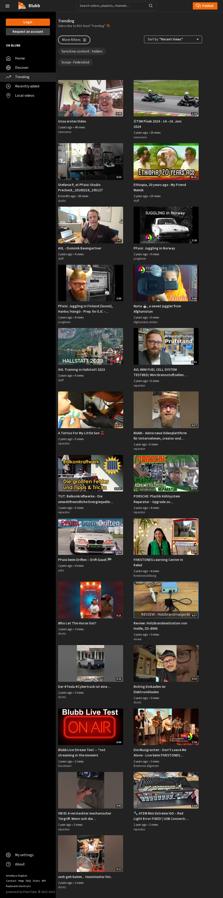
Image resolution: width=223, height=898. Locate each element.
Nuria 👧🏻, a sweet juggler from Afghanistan (157, 309)
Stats (36, 881)
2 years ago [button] (65, 127)
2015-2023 (46, 892)
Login (27, 22)
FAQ (28, 881)
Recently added (22, 86)
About (15, 864)
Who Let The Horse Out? (77, 623)
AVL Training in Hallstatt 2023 (81, 369)
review (137, 639)
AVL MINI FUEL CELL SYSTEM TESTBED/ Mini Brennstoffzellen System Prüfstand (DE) (159, 372)
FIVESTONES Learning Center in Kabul (158, 562)
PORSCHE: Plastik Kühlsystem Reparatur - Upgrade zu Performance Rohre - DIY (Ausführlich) (157, 499)
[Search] (116, 6)
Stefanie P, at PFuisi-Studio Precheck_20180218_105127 (80, 187)
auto (61, 570)
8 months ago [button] (67, 196)
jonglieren (140, 259)
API (44, 881)
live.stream (65, 766)
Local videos (20, 95)
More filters (74, 39)
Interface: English (16, 876)
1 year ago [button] (141, 444)
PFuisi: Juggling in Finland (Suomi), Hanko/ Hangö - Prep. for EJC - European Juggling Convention (85, 309)
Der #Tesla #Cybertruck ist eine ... (84, 686)
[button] (7, 6)
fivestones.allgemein (146, 766)
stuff (136, 201)
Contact (11, 881)
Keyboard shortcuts (18, 886)
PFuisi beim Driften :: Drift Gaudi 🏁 (85, 559)
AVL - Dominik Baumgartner (79, 248)
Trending (18, 77)
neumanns (64, 132)
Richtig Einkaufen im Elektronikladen (149, 689)
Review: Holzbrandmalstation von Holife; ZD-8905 (160, 626)
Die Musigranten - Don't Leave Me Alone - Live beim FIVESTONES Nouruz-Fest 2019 (160, 752)
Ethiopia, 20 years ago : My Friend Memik (160, 187)
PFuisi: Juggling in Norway (154, 248)
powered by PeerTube (21, 892)
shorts (62, 634)
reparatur (139, 386)
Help (21, 881)
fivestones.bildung (145, 576)
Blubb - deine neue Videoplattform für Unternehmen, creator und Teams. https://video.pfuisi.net (160, 436)
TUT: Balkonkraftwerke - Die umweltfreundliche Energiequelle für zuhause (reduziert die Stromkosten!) (84, 499)
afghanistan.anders (145, 322)
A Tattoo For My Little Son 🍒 (81, 433)
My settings (20, 855)
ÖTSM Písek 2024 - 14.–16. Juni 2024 (157, 124)
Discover (17, 67)
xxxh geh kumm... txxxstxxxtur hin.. (85, 876)
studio (62, 201)
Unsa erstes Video (72, 121)
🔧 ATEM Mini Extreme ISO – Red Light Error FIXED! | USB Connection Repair (161, 816)
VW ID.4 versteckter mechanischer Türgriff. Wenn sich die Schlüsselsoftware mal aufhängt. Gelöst (84, 816)
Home (15, 58)
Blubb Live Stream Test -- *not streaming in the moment (81, 752)
